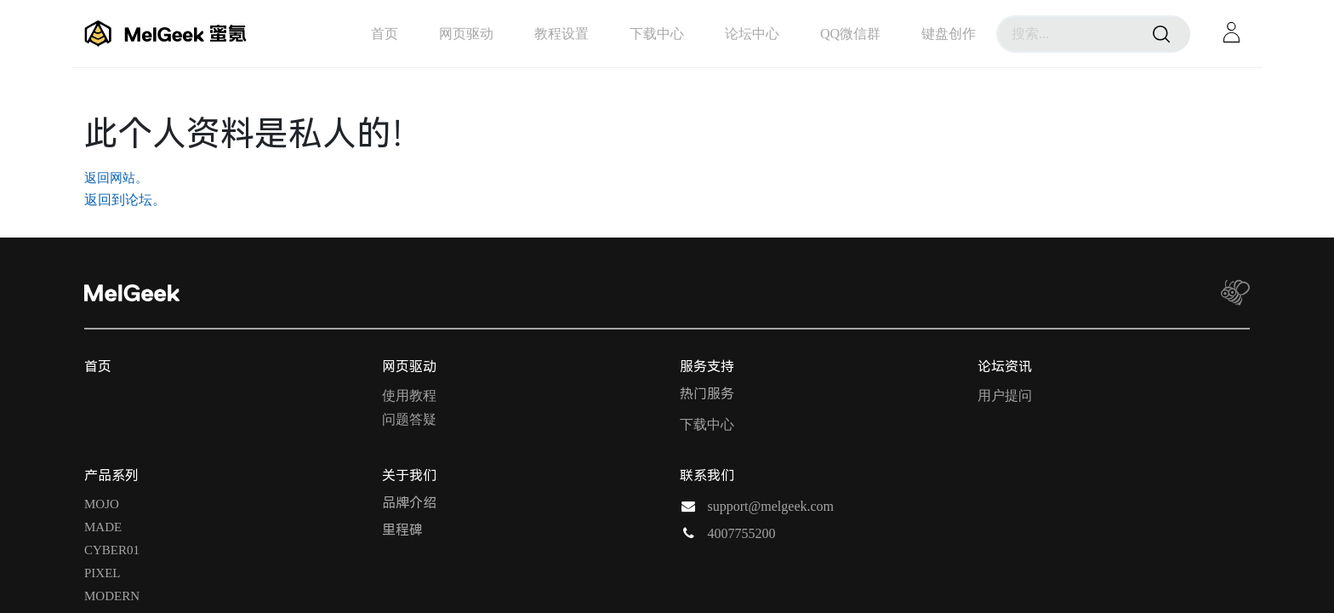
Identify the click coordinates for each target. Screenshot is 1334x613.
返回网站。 (116, 178)
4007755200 (742, 533)
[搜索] (1161, 34)
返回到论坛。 (125, 199)
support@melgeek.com (771, 506)
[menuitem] (385, 33)
